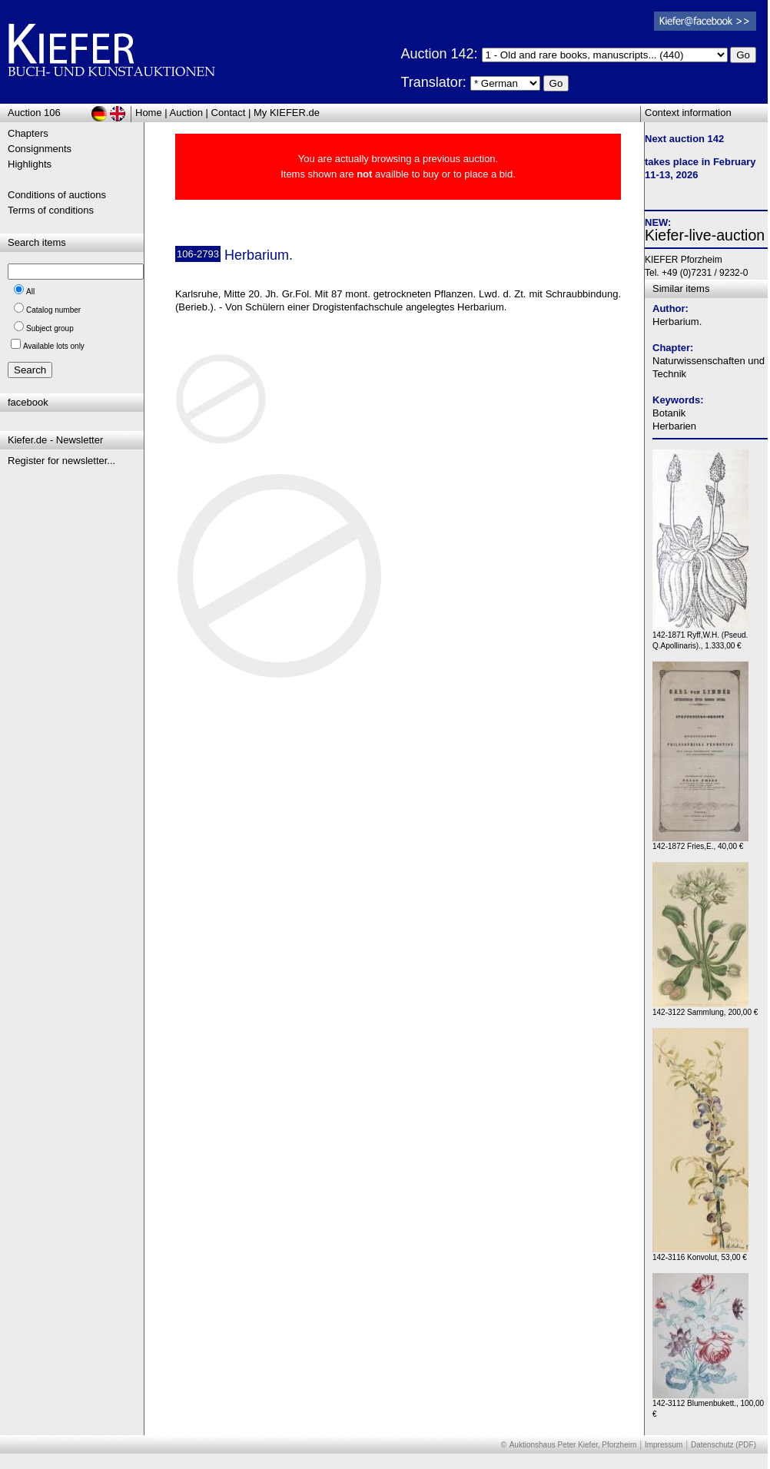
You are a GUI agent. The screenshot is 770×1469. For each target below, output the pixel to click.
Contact (228, 112)
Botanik (668, 413)
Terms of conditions (51, 210)
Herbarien (674, 426)
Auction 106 (34, 112)
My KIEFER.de (287, 112)
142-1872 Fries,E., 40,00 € (700, 842)
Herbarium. (677, 321)
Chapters (28, 133)
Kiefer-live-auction (705, 235)
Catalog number (53, 310)
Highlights (29, 164)
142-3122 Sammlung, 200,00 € (705, 1008)
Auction (186, 112)
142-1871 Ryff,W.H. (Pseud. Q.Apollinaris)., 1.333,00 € (700, 636)
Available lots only (54, 346)
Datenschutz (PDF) (723, 1445)
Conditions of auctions (57, 195)
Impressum (663, 1445)
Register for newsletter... (61, 460)
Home (148, 112)
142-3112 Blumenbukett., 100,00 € (708, 1404)
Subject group (50, 328)
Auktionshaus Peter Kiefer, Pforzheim (573, 1445)
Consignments (39, 148)
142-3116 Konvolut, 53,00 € (700, 1253)
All (30, 291)
